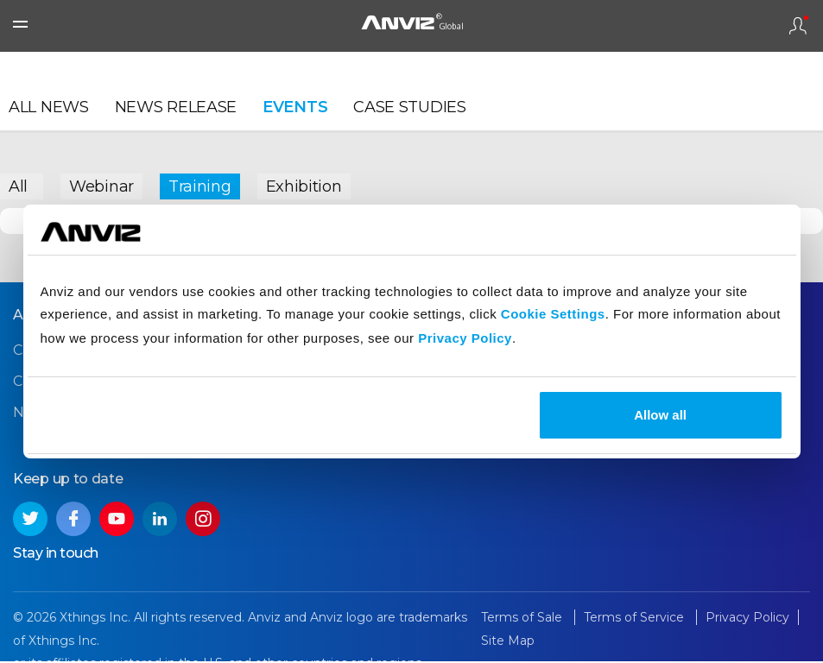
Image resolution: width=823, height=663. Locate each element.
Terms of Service (635, 619)
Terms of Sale (523, 619)
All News (49, 108)
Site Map (508, 642)
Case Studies (409, 108)
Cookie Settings (553, 313)
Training (199, 185)
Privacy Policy (465, 338)
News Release (176, 108)
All (18, 185)
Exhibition (304, 185)
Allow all (660, 414)
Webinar (101, 185)
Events (295, 108)
